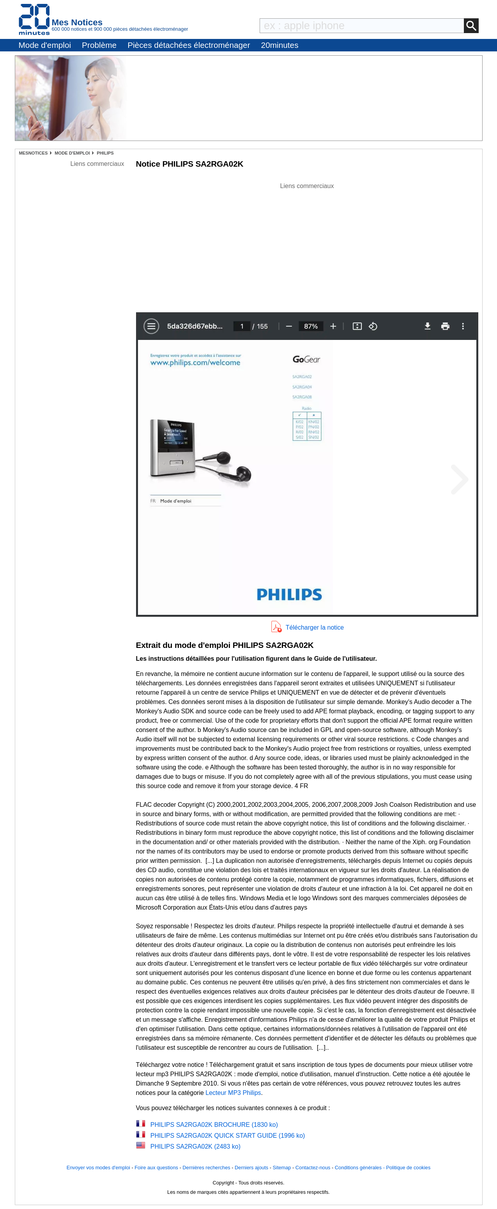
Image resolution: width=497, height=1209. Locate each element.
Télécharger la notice (315, 627)
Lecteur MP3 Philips (233, 1092)
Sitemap (282, 1167)
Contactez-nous (313, 1167)
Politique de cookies (408, 1167)
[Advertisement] (307, 245)
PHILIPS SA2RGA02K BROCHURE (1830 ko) (214, 1124)
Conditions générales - (360, 1167)
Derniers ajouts (251, 1167)
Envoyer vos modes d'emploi (98, 1167)
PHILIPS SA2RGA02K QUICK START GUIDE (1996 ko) (227, 1135)
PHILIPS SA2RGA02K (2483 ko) (195, 1146)
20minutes (280, 44)
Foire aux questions (156, 1167)
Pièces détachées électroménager (188, 44)
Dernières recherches (206, 1167)
